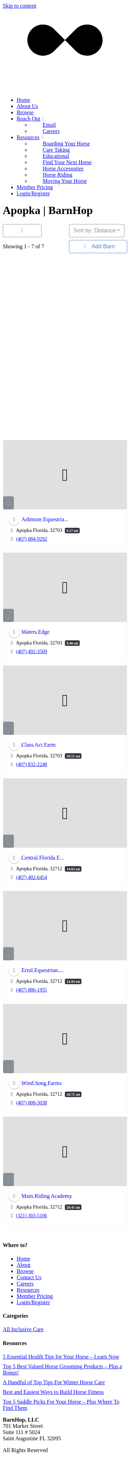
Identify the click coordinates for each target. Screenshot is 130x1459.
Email (49, 125)
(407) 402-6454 (31, 877)
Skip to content (19, 6)
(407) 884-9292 (31, 538)
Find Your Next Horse (67, 162)
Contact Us (29, 1277)
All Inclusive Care (23, 1329)
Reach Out (31, 119)
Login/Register (33, 193)
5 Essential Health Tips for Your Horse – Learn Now (61, 1357)
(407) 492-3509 (31, 651)
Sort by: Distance (94, 230)
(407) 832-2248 (31, 764)
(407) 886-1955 (31, 990)
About (24, 1265)
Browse (25, 112)
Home (23, 100)
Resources (31, 137)
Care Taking (56, 150)
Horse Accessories (63, 168)
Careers (51, 131)
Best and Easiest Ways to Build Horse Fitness (53, 1392)
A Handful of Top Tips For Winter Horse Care (54, 1382)
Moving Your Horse (65, 181)
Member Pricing (35, 187)
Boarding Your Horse (66, 143)
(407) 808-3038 (31, 1102)
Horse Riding (57, 175)
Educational (56, 156)
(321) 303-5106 (31, 1215)
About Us (27, 106)
